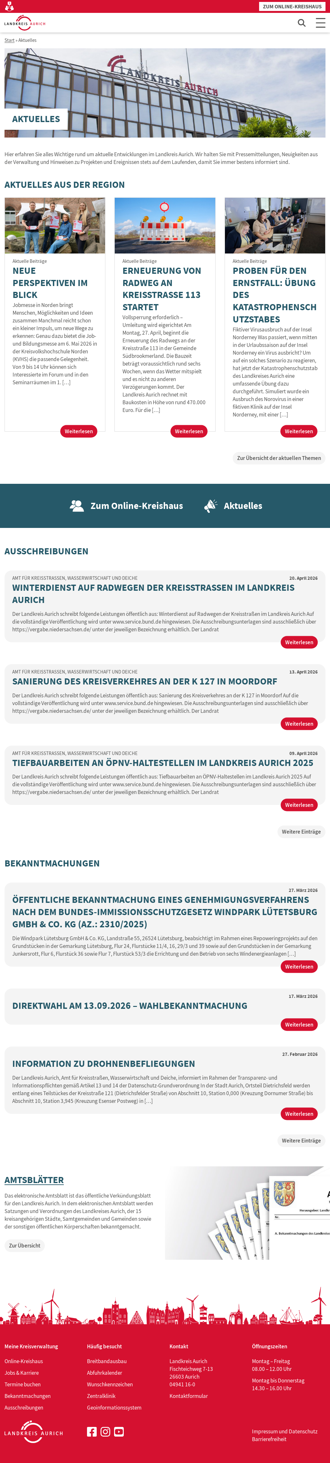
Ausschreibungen (24, 1407)
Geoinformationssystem (114, 1407)
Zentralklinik (101, 1396)
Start (10, 40)
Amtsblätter (34, 1180)
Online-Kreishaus (24, 1361)
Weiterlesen (81, 432)
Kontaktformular (189, 1396)
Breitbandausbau (107, 1361)
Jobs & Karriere (22, 1372)
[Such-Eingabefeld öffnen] (302, 23)
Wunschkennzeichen (110, 1384)
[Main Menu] (320, 23)
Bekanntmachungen (28, 1396)
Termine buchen (23, 1384)
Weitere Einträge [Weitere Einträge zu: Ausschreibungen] (301, 831)
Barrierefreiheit (269, 1439)
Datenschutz (303, 1431)
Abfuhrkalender (104, 1372)
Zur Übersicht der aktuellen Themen (279, 458)
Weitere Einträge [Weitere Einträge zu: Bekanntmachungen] (301, 1140)
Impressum (265, 1431)
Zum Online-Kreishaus (292, 6)
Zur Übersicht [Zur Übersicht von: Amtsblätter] (24, 1245)
